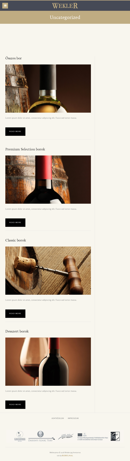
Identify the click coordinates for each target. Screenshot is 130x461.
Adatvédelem (58, 418)
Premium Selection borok (25, 149)
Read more (15, 131)
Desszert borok (17, 331)
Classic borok (15, 240)
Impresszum (73, 418)
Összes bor (13, 58)
